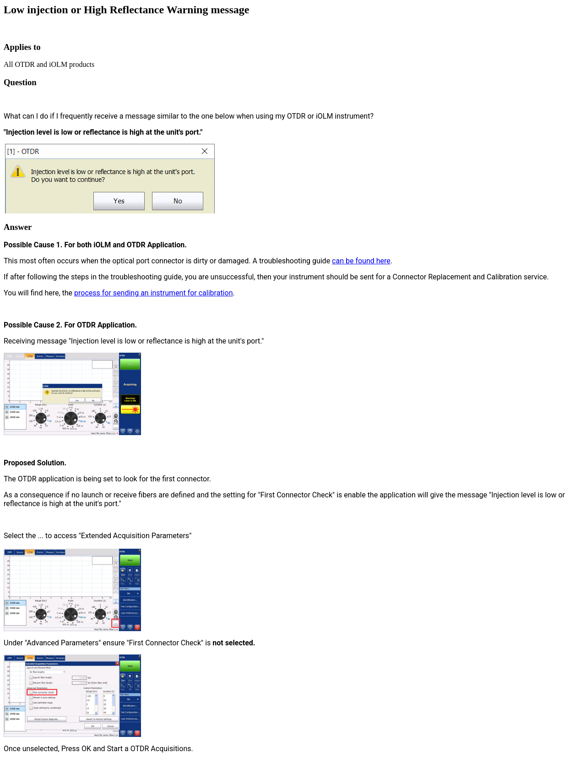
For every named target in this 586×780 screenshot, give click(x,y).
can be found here (361, 260)
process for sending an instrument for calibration (153, 293)
